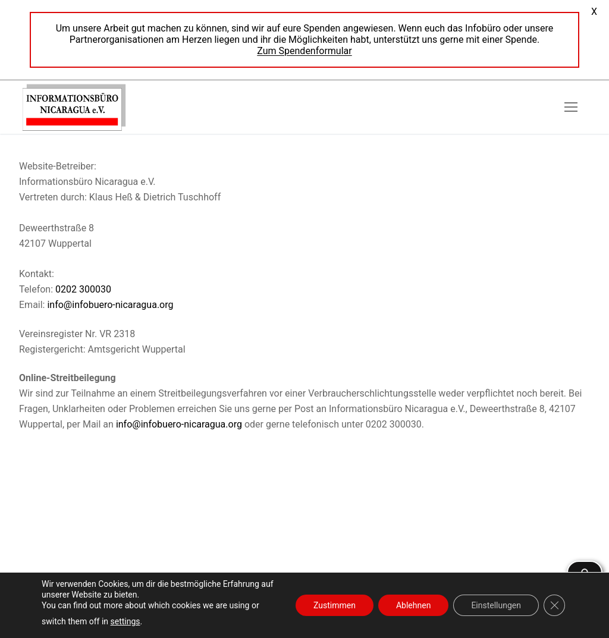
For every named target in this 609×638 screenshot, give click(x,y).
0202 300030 (83, 289)
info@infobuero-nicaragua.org (110, 304)
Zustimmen (334, 605)
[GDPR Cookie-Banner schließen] (554, 605)
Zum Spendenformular (304, 50)
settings (125, 621)
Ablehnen (413, 605)
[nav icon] (571, 107)
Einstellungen (496, 605)
